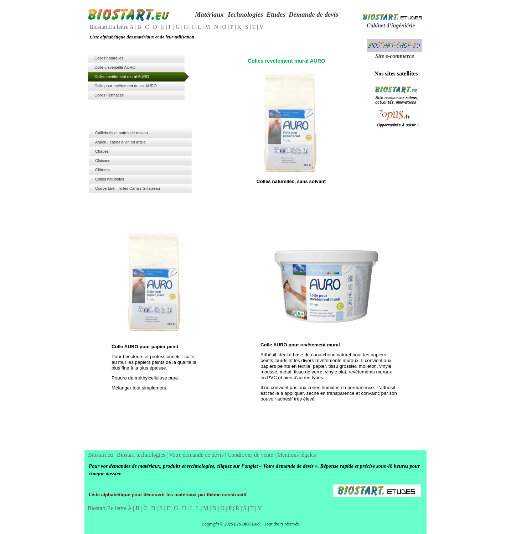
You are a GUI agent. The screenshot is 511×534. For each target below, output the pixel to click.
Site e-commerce (394, 56)
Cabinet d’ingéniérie (391, 25)
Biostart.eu (101, 455)
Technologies (245, 14)
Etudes (276, 14)
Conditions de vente (251, 455)
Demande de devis (313, 14)
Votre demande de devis (197, 455)
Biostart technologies (142, 455)
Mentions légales (296, 455)
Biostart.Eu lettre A (112, 27)
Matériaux (209, 14)
